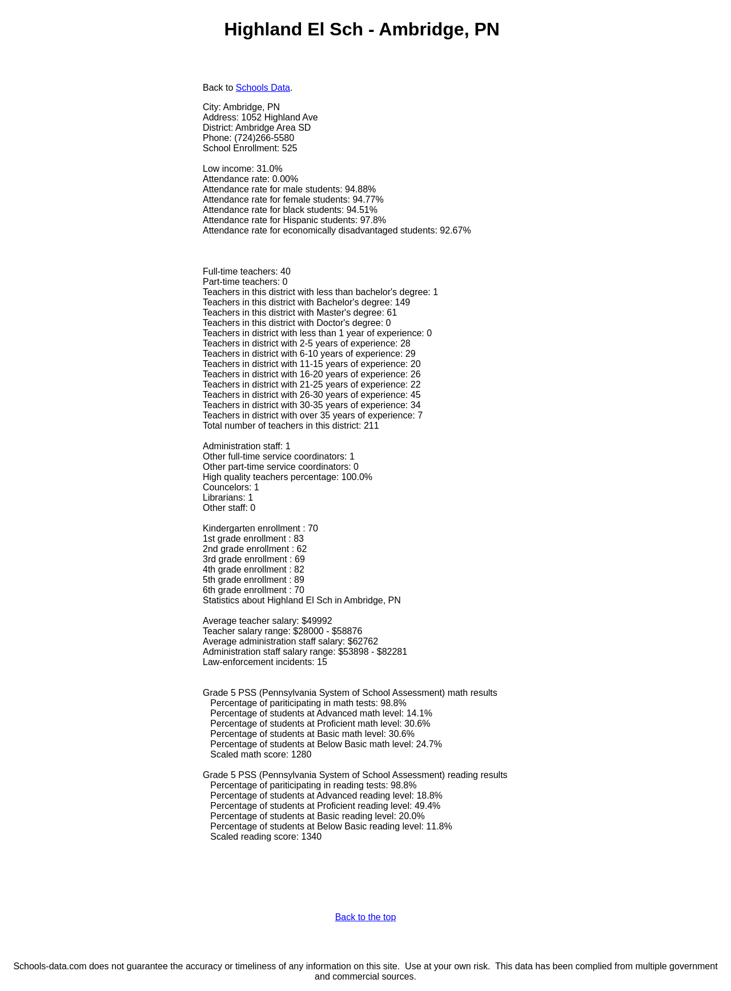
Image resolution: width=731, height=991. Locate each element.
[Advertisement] (104, 164)
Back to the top (365, 917)
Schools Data (263, 87)
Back (213, 87)
